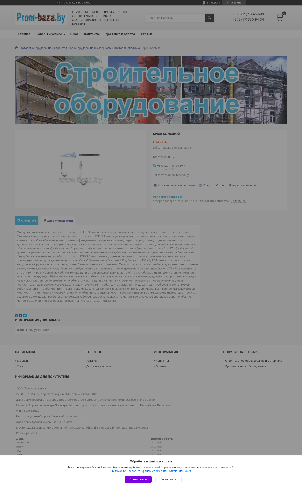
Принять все (138, 479)
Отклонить (168, 479)
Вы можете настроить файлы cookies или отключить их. (149, 471)
